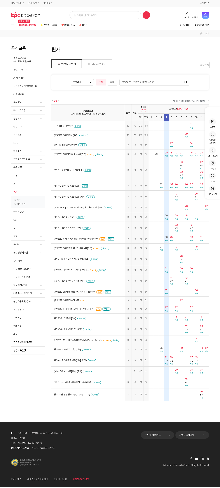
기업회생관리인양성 (22, 343)
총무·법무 (17, 168)
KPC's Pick (79, 25)
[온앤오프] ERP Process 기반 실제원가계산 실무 (74, 292)
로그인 (186, 17)
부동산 (16, 334)
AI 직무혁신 (18, 78)
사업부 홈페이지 (186, 435)
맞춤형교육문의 (199, 25)
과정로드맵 (201, 65)
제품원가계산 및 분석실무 (64, 217)
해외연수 (17, 326)
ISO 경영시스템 (20, 253)
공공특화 (17, 135)
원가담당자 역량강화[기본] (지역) (68, 330)
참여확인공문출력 (212, 137)
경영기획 (17, 119)
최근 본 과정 (212, 190)
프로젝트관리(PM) (22, 277)
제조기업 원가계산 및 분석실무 (66, 186)
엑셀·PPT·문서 (20, 285)
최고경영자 (18, 310)
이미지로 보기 (96, 64)
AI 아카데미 (180, 25)
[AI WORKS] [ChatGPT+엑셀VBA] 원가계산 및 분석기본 (78, 208)
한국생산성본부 (25, 15)
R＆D (16, 245)
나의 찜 (212, 178)
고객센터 (194, 17)
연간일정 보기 (66, 64)
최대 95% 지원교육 (29, 25)
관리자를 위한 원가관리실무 (65, 145)
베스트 (96, 25)
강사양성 (17, 103)
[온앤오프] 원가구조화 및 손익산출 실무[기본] (73, 249)
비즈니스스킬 (19, 111)
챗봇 (205, 15)
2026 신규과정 (56, 25)
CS (15, 220)
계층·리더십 (18, 94)
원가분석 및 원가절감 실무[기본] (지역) (70, 361)
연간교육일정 (19, 351)
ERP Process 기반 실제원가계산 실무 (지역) (72, 383)
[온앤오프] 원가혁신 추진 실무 (66, 301)
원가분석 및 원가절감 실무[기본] (67, 350)
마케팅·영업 (18, 212)
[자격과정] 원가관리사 (63, 126)
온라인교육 (34, 3)
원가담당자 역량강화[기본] (65, 319)
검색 (146, 15)
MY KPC (212, 112)
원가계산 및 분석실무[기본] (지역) (68, 170)
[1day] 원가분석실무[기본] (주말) (68, 372)
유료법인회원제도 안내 (37, 480)
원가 (207, 34)
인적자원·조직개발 (21, 160)
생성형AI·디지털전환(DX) (25, 86)
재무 (15, 176)
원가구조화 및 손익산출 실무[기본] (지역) (71, 259)
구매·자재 (17, 261)
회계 (15, 184)
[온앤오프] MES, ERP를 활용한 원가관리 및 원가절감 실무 (78, 340)
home (201, 34)
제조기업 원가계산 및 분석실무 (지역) (69, 197)
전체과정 (12, 25)
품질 (15, 237)
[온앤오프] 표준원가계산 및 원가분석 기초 (71, 270)
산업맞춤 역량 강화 (22, 302)
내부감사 (17, 127)
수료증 (212, 123)
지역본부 (17, 318)
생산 (15, 228)
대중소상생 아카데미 (22, 294)
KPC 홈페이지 (17, 3)
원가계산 (17, 201)
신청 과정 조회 (212, 152)
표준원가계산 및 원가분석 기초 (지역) (69, 281)
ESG (15, 143)
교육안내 (212, 165)
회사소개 (16, 480)
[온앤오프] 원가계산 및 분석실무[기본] (70, 154)
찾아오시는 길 (60, 480)
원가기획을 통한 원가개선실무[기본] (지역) (72, 395)
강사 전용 (203, 3)
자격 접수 (49, 3)
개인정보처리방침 (81, 480)
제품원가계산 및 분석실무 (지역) (67, 228)
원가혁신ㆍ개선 (19, 205)
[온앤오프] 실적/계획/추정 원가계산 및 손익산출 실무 (76, 239)
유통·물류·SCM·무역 (22, 269)
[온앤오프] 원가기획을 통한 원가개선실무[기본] (74, 309)
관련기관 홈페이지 (153, 435)
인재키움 (78, 127)
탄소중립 (17, 151)
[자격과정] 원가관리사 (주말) (66, 136)
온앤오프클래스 (20, 70)
